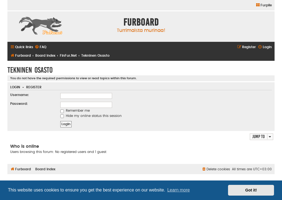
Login (15, 87)
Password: (19, 103)
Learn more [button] (178, 190)
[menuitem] (264, 5)
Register (34, 87)
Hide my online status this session (91, 115)
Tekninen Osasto (30, 70)
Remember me (75, 110)
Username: (19, 95)
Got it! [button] (251, 190)
